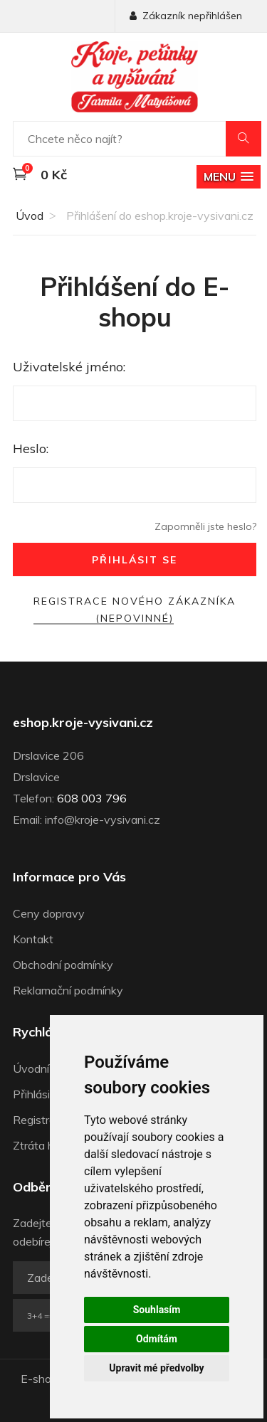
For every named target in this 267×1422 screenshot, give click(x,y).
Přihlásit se (134, 559)
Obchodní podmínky (63, 964)
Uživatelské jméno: (69, 367)
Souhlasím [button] (157, 1309)
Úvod (28, 215)
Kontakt (33, 939)
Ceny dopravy (49, 913)
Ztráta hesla (44, 1145)
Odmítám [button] (156, 1338)
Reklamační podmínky (68, 990)
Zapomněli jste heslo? (205, 526)
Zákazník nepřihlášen (186, 15)
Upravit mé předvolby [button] (156, 1368)
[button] (229, 177)
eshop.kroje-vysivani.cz (83, 723)
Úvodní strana (49, 1068)
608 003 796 (92, 798)
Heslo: (30, 448)
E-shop (39, 1378)
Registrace (40, 1120)
